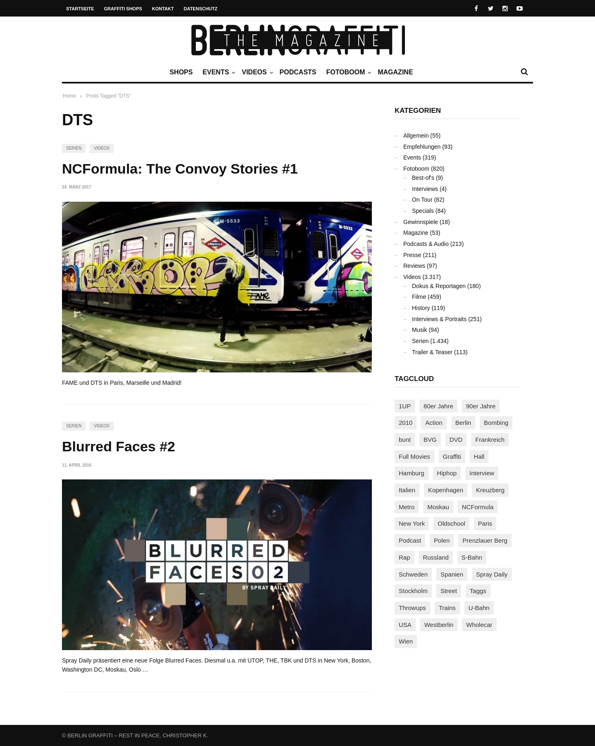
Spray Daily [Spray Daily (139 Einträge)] (492, 574)
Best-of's (423, 177)
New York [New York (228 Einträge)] (412, 523)
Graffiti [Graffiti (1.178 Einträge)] (452, 456)
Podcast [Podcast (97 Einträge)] (410, 540)
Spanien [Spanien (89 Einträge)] (451, 574)
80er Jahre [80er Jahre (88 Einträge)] (438, 406)
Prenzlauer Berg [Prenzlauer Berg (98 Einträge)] (484, 540)
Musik (419, 330)
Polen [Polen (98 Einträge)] (442, 540)
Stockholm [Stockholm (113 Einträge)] (413, 590)
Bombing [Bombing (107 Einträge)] (496, 422)
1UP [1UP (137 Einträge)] (405, 406)
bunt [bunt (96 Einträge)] (405, 439)
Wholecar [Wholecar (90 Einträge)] (479, 624)
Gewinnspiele (420, 222)
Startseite (80, 8)
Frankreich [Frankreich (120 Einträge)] (490, 439)
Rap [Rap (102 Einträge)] (404, 557)
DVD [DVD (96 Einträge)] (456, 439)
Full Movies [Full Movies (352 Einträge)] (414, 456)
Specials (423, 210)
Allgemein (415, 135)
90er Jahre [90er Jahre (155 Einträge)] (481, 406)
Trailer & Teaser (432, 352)
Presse (412, 255)
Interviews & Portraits (439, 319)
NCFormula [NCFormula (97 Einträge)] (478, 506)
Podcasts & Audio (426, 244)
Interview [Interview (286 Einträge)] (481, 473)
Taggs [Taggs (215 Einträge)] (478, 590)
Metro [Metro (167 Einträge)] (406, 506)
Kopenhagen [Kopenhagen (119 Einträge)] (445, 489)
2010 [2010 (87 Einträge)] (405, 422)
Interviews (425, 189)
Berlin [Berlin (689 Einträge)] (463, 422)
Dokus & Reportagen (439, 286)
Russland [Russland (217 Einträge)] (436, 557)
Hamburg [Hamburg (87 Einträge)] (411, 473)
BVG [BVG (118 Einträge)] (430, 439)
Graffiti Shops (123, 8)
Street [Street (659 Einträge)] (448, 590)
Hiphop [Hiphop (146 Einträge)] (447, 473)
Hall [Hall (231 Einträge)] (479, 456)
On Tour (422, 199)
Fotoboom (347, 72)
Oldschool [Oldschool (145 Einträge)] (451, 523)
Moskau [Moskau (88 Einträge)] (438, 506)
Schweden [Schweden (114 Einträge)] (413, 574)
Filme (419, 296)
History (421, 308)
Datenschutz (201, 8)
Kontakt (163, 8)
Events (217, 72)
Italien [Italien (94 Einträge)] (407, 489)
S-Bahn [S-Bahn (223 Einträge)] (472, 557)
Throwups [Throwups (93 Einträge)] (412, 607)
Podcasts (298, 72)
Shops (181, 72)
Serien (73, 148)
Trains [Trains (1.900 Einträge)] (447, 607)
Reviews (414, 265)
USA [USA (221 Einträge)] (405, 624)
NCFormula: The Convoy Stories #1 (180, 168)
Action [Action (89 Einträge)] (434, 422)
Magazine (395, 72)
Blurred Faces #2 (118, 446)
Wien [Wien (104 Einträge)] (406, 641)
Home (69, 96)
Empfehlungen (421, 146)
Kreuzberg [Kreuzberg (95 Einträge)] (490, 489)
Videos (256, 72)
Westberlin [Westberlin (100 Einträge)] (439, 624)
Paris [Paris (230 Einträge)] (485, 523)
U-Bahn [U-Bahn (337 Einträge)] (479, 607)
